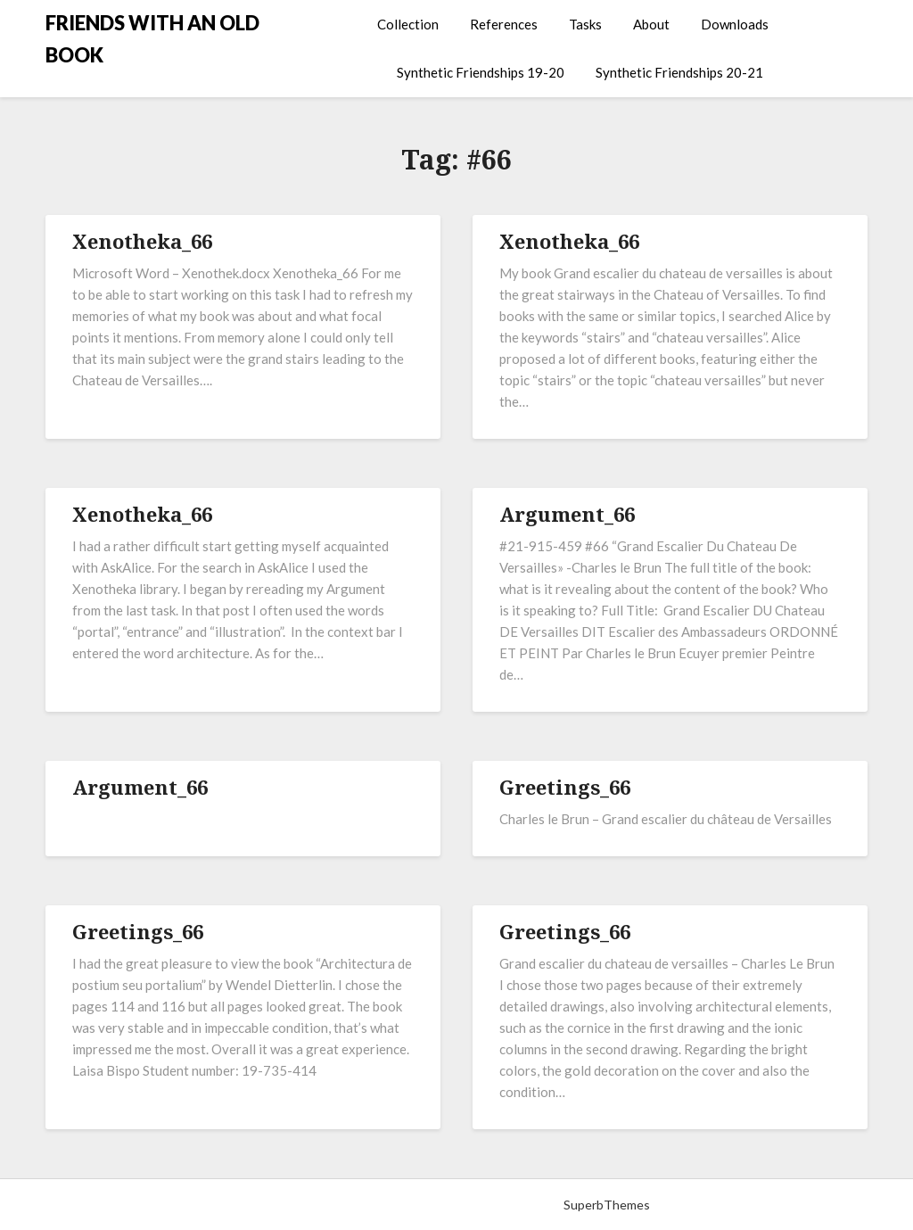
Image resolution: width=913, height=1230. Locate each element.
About (651, 24)
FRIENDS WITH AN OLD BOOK (152, 39)
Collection (408, 24)
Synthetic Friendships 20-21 (679, 72)
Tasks (585, 24)
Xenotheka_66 (142, 240)
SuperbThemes (606, 1204)
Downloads (735, 24)
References (504, 24)
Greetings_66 (564, 786)
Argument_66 (567, 513)
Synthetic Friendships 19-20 (480, 72)
